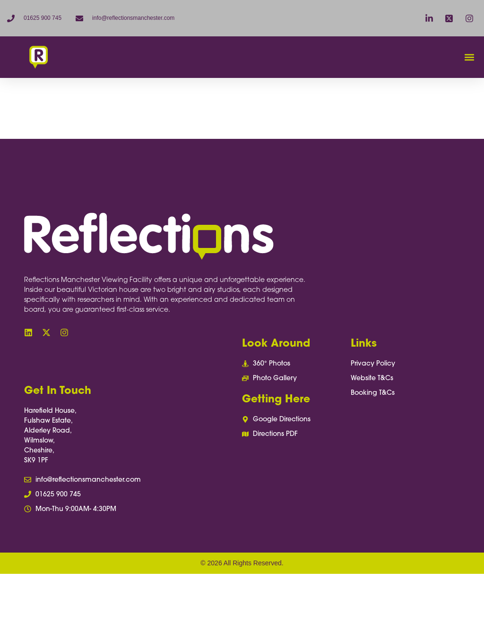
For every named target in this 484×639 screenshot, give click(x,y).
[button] (469, 57)
